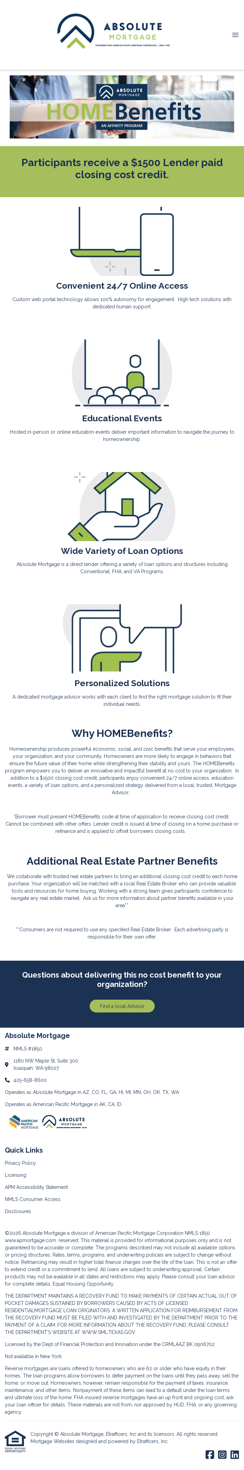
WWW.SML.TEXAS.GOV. (109, 1332)
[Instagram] (222, 1455)
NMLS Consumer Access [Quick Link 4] (33, 1199)
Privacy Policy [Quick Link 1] (20, 1163)
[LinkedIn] (235, 1455)
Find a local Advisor (122, 1006)
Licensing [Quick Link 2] (15, 1175)
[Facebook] (210, 1455)
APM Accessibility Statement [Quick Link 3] (36, 1187)
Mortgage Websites (53, 1441)
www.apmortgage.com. (31, 1240)
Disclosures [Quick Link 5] (18, 1211)
